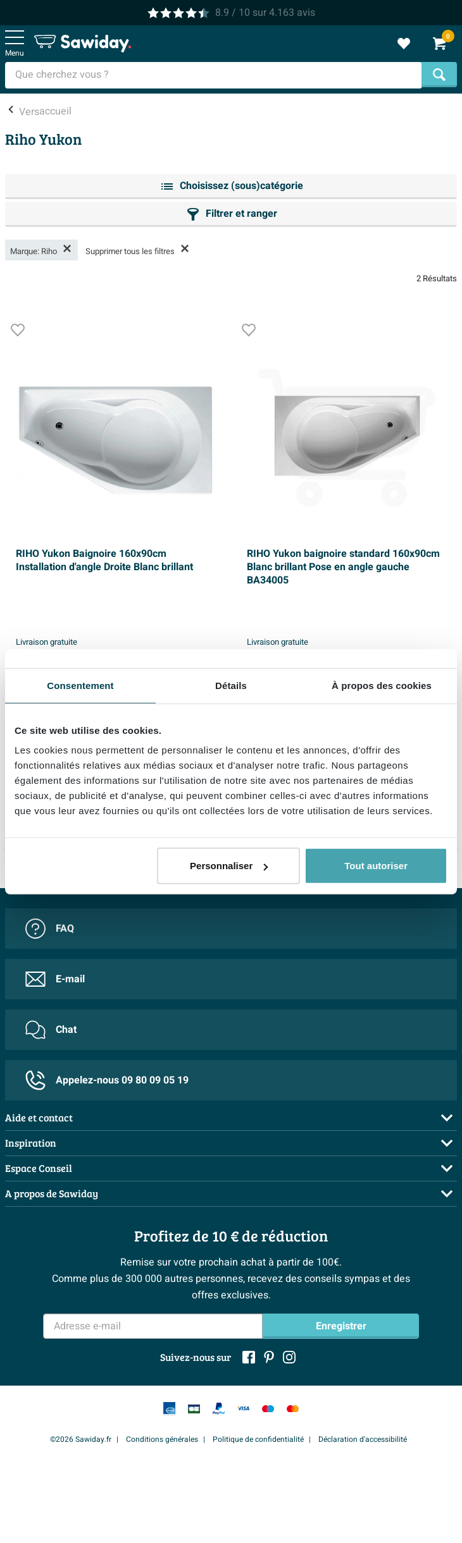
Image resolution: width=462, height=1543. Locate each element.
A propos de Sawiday (51, 1193)
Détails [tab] (231, 685)
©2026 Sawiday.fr (80, 1439)
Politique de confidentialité (258, 1439)
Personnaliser (229, 865)
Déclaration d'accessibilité (362, 1439)
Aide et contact (39, 1117)
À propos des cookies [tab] (382, 685)
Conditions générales (162, 1439)
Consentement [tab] (80, 685)
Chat (51, 1030)
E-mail (55, 979)
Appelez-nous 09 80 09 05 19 (107, 1080)
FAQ (49, 928)
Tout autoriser (376, 865)
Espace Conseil (38, 1167)
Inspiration (30, 1142)
